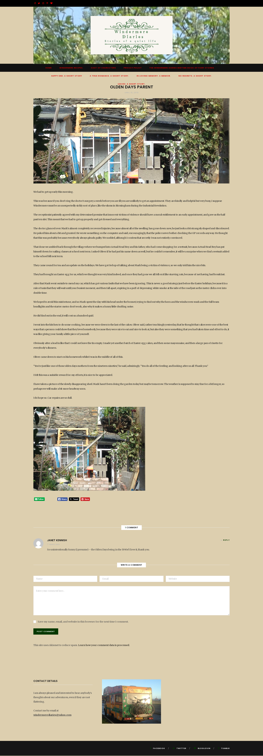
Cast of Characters (103, 68)
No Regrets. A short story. (195, 76)
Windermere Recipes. (71, 68)
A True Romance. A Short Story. (109, 76)
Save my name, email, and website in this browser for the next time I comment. (83, 622)
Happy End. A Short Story (66, 76)
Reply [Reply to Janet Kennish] (226, 540)
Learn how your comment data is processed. (104, 645)
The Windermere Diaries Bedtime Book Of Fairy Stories (181, 68)
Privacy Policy (133, 68)
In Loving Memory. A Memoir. (154, 76)
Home (48, 68)
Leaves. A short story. (131, 84)
